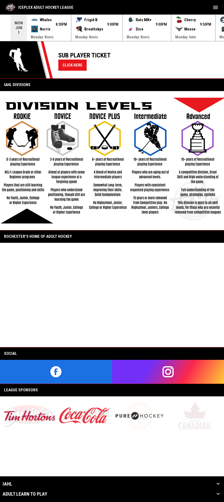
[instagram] (168, 372)
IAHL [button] (7, 484)
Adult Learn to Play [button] (25, 494)
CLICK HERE (72, 65)
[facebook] (56, 372)
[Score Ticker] (112, 28)
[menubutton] (215, 7)
